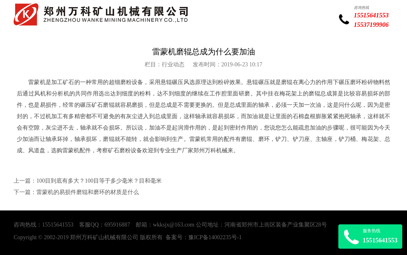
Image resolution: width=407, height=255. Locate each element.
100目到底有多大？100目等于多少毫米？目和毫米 (99, 181)
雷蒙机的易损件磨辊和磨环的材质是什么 (87, 192)
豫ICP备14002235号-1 (215, 237)
